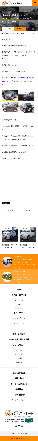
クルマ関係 (8, 29)
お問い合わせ (12, 433)
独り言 (7, 228)
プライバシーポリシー (19, 400)
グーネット (19, 304)
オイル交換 (19, 358)
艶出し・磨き (19, 354)
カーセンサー (19, 308)
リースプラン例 (19, 323)
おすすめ (19, 350)
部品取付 (19, 362)
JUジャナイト (19, 300)
